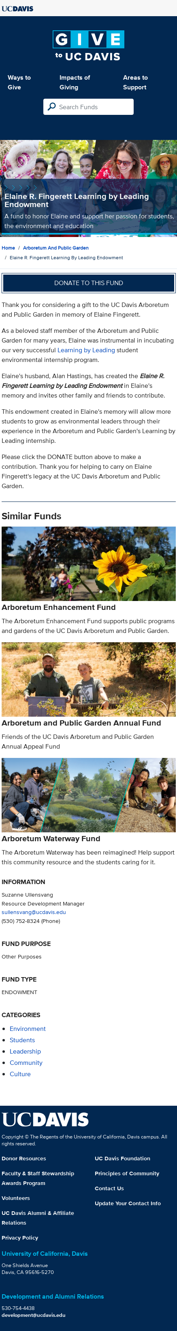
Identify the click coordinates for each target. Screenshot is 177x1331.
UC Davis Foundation (122, 1158)
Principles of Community (127, 1173)
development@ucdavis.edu (34, 1315)
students (22, 1040)
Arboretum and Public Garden (56, 247)
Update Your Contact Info (128, 1203)
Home (8, 247)
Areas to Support (135, 82)
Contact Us (109, 1188)
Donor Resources (24, 1158)
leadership (25, 1051)
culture (20, 1074)
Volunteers (16, 1198)
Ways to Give (19, 82)
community (26, 1062)
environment (28, 1028)
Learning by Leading (86, 350)
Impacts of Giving (75, 82)
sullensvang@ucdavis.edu (34, 912)
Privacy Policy (20, 1238)
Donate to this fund (88, 283)
